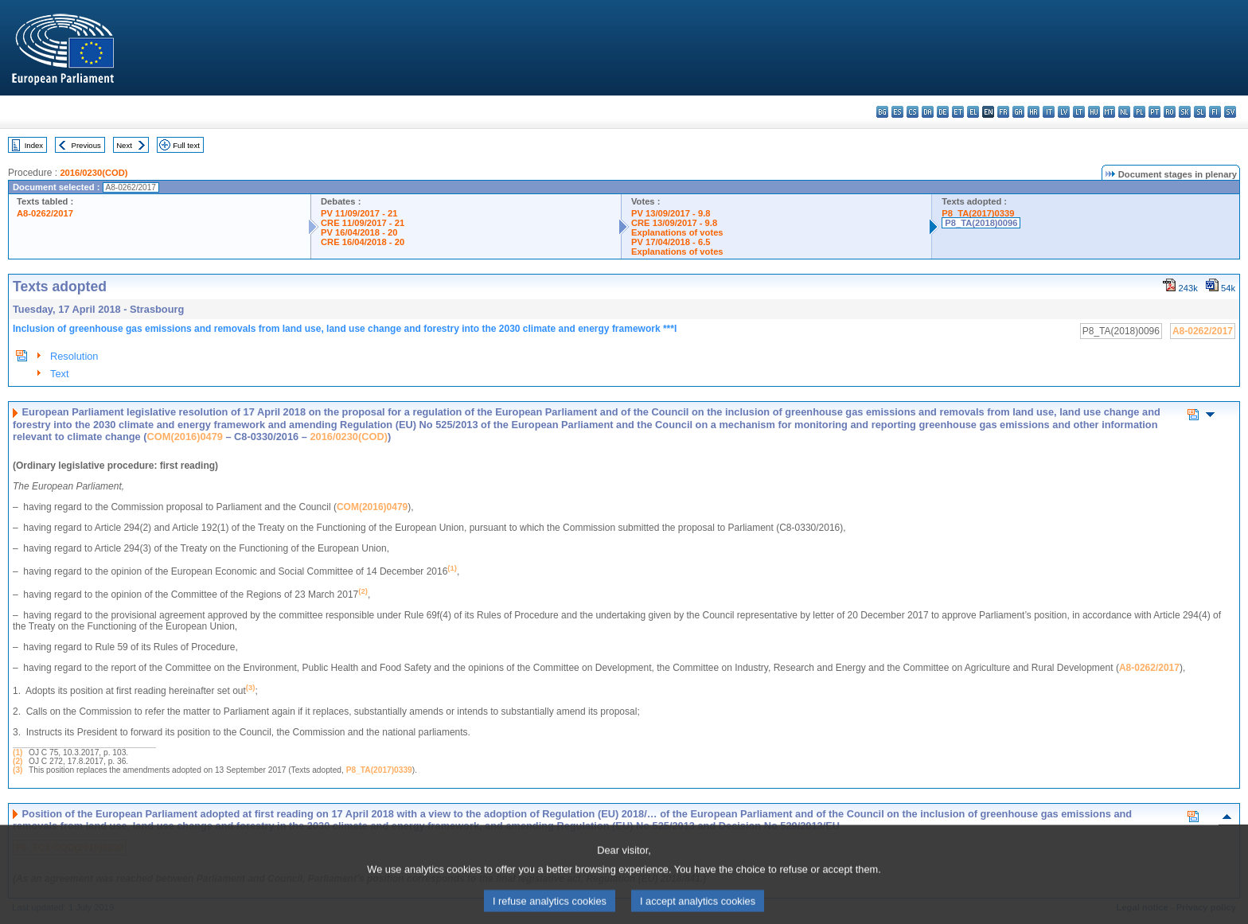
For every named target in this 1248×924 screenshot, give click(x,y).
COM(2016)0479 (185, 437)
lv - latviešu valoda (1064, 112)
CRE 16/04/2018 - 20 (362, 242)
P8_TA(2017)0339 (978, 213)
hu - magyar (1094, 112)
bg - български (882, 112)
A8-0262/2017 (45, 213)
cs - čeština (912, 112)
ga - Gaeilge (1018, 112)
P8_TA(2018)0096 (981, 223)
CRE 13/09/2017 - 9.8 (674, 223)
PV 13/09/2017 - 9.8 (671, 213)
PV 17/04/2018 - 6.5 (671, 242)
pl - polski (1139, 112)
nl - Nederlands (1124, 112)
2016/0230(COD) (93, 172)
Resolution (74, 356)
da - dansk (928, 112)
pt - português (1154, 112)
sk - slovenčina (1185, 112)
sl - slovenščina (1200, 112)
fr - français (1003, 112)
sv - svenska (1230, 112)
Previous (86, 145)
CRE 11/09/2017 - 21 (362, 223)
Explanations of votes (677, 232)
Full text (186, 145)
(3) (17, 770)
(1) (17, 752)
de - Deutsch (943, 112)
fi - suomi (1215, 112)
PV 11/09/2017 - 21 (359, 213)
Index (34, 145)
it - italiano (1049, 112)
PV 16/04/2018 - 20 (359, 232)
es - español (897, 112)
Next (124, 145)
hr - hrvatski (1033, 112)
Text (59, 374)
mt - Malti (1109, 112)
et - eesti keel (958, 112)
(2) (17, 761)
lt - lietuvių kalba (1079, 112)
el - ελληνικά (973, 112)
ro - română (1170, 112)
